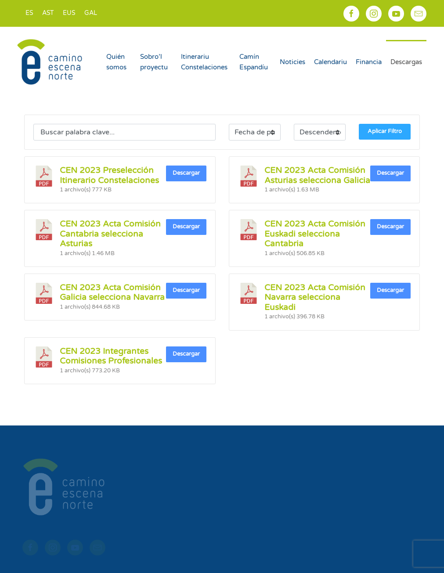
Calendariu (330, 62)
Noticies (292, 62)
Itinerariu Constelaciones (204, 62)
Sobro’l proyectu (154, 62)
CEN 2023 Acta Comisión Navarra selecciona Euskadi (314, 297)
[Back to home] (51, 62)
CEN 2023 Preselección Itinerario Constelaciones (109, 175)
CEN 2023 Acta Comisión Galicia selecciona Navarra (112, 292)
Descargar (186, 173)
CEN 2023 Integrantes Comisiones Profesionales (111, 356)
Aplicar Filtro (385, 131)
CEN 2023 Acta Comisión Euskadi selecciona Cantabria (314, 234)
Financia (369, 62)
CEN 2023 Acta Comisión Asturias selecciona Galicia (317, 175)
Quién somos (116, 62)
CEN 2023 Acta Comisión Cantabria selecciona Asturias (110, 234)
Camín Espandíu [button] (253, 62)
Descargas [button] (406, 62)
